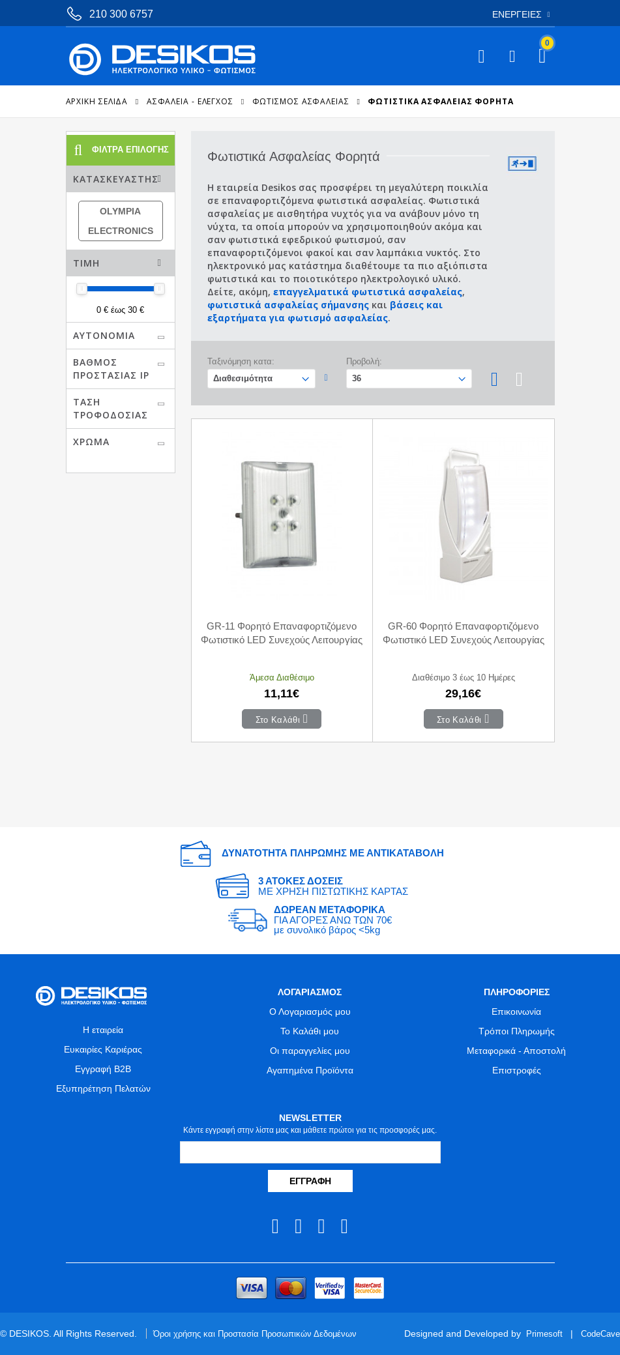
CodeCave (598, 1333)
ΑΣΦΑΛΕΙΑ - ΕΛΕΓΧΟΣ (190, 101)
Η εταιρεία (103, 1030)
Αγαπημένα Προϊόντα (310, 1070)
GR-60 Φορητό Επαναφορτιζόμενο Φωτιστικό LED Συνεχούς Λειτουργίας (463, 632)
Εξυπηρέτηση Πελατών (103, 1088)
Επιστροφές (516, 1070)
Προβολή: (364, 361)
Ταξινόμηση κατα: (240, 361)
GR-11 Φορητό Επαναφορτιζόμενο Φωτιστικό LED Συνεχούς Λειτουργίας (281, 632)
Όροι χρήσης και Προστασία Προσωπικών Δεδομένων (263, 1333)
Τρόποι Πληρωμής (517, 1031)
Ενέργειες (517, 14)
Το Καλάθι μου (309, 1031)
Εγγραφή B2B (103, 1069)
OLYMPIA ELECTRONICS (120, 221)
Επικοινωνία (516, 1011)
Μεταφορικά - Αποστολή (516, 1050)
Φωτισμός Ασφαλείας (300, 101)
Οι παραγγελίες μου (310, 1050)
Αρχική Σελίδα (97, 101)
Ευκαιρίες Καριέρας (103, 1049)
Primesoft (538, 1333)
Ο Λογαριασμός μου (310, 1011)
